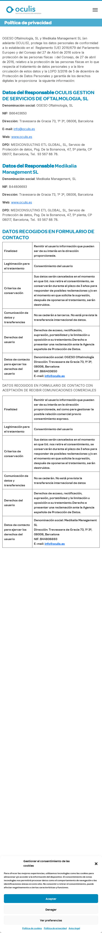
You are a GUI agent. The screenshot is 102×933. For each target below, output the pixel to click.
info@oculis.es (24, 129)
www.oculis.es (21, 137)
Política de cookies (32, 928)
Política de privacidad (55, 928)
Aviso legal (74, 928)
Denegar (51, 909)
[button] (96, 863)
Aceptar (51, 899)
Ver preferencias (51, 920)
